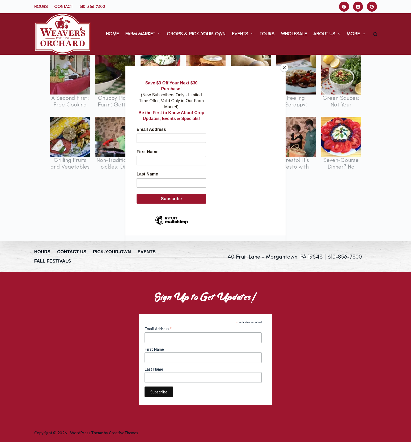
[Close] (284, 68)
